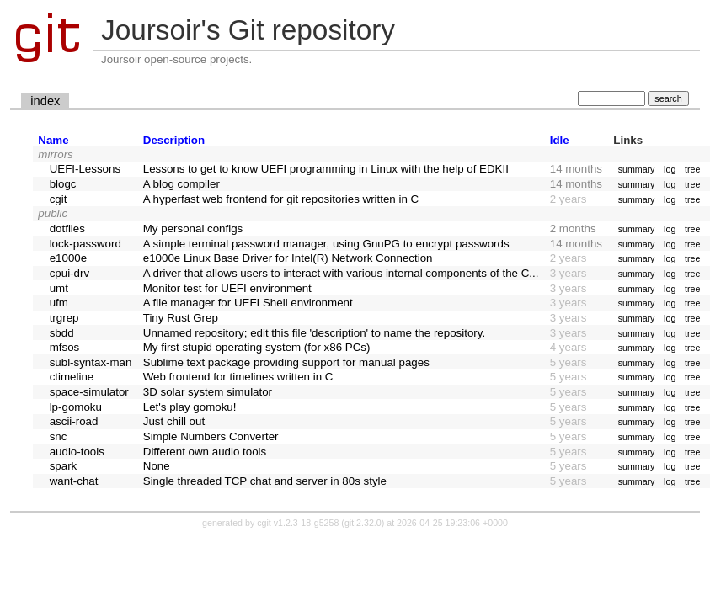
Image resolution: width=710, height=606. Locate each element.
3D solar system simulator (207, 391)
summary (636, 169)
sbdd (62, 333)
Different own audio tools (204, 451)
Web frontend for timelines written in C (238, 376)
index (45, 101)
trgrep (64, 317)
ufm (59, 302)
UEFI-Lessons (85, 168)
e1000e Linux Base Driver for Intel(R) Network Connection (288, 258)
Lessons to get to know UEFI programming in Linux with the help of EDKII (326, 168)
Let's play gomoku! (190, 407)
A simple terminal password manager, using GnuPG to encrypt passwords (326, 243)
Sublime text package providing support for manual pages (286, 362)
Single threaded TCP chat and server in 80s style (265, 481)
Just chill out (174, 421)
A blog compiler (181, 184)
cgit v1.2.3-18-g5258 (298, 523)
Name (53, 140)
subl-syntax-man (91, 362)
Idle (559, 140)
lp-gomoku (76, 407)
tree (692, 169)
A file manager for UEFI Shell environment (248, 302)
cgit (58, 199)
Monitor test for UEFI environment (227, 288)
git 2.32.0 (363, 523)
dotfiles (67, 228)
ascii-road (74, 421)
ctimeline (72, 376)
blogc (63, 184)
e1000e (68, 258)
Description (174, 140)
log (669, 169)
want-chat (74, 481)
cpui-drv (69, 273)
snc (58, 436)
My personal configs (193, 228)
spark (63, 466)
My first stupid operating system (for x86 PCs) (257, 347)
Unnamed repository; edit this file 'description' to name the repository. (314, 333)
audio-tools (77, 451)
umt (59, 288)
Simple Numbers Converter (211, 436)
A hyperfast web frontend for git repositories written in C (281, 199)
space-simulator (89, 391)
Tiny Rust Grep (180, 317)
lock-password (85, 243)
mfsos (65, 347)
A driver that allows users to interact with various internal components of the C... (341, 273)
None (156, 466)
